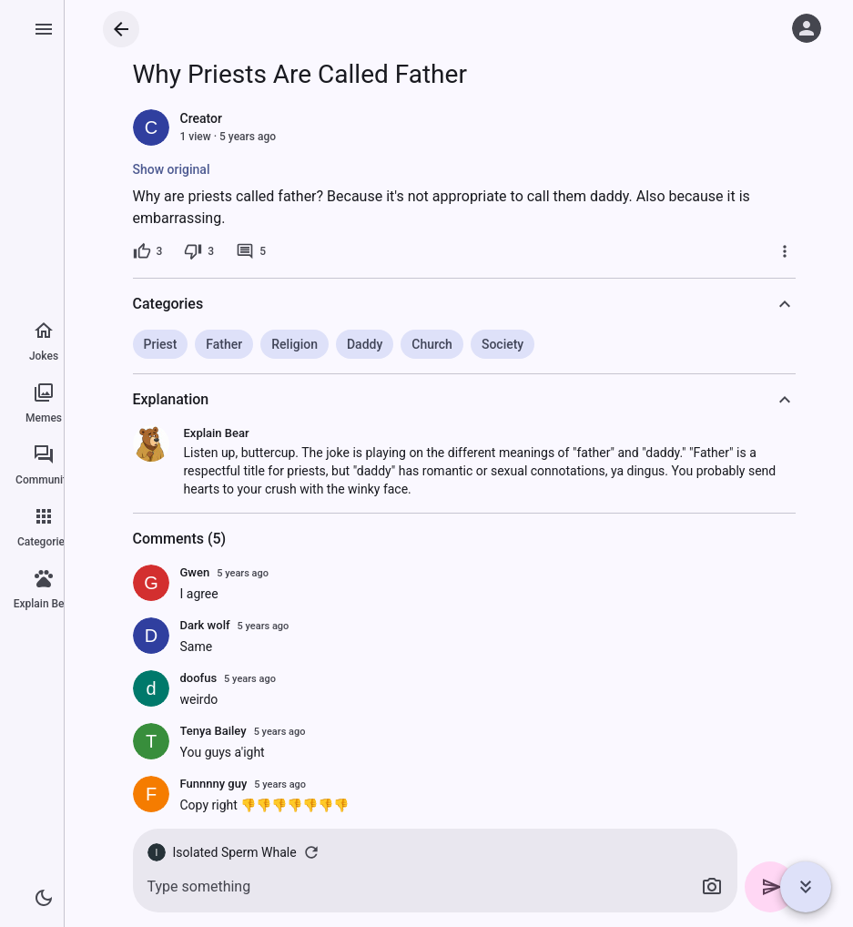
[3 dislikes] (199, 251)
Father (224, 344)
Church (431, 344)
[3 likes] (148, 251)
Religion (294, 344)
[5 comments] (251, 251)
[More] (784, 251)
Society (502, 344)
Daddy (364, 344)
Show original (171, 169)
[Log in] (806, 28)
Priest (161, 344)
